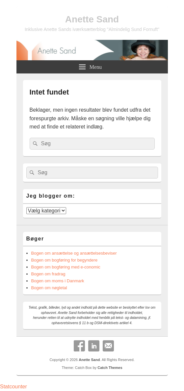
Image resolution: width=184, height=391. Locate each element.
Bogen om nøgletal (49, 287)
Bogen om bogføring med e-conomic (65, 267)
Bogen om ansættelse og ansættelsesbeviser (74, 253)
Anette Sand (92, 19)
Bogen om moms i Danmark (57, 280)
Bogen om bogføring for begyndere (64, 260)
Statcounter (13, 386)
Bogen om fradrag (48, 273)
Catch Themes (109, 368)
